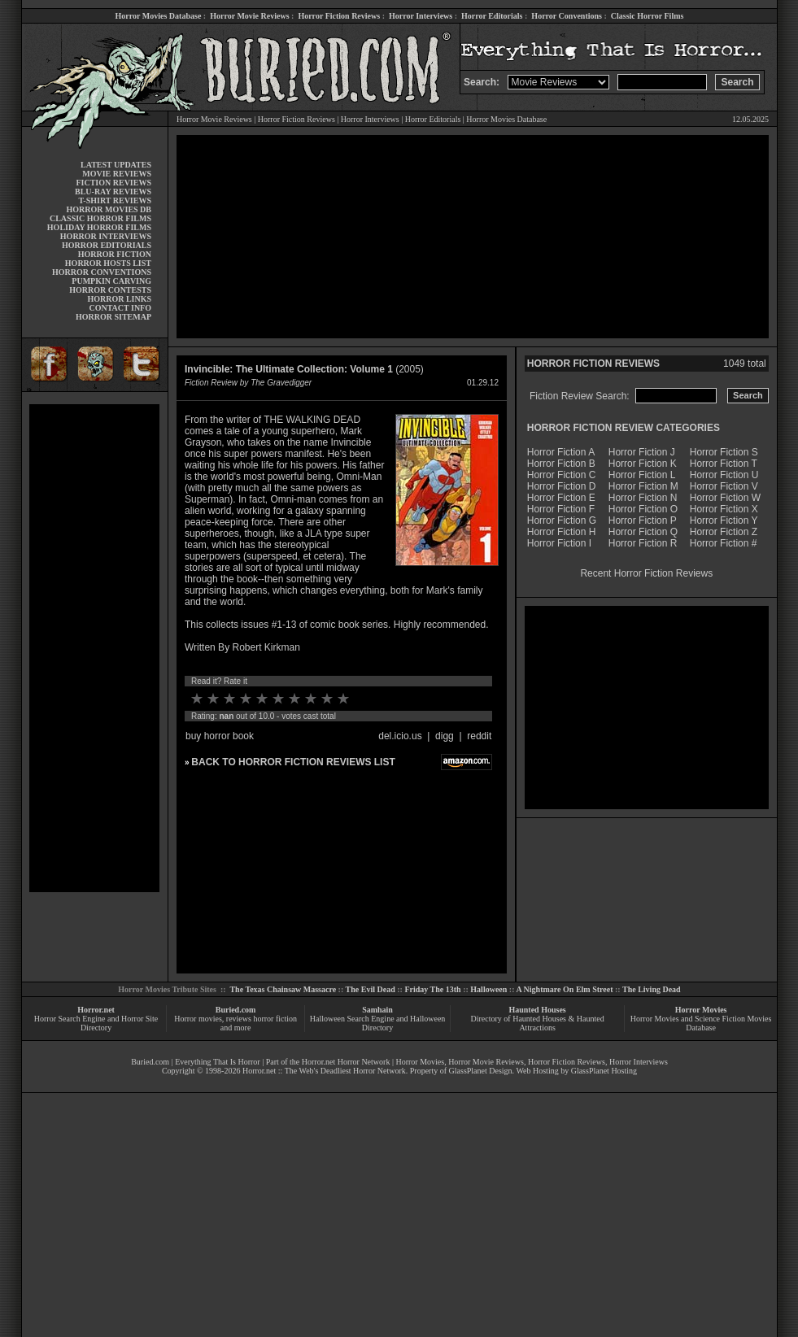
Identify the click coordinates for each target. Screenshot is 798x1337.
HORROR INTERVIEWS (105, 236)
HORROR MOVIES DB (109, 209)
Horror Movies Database (159, 15)
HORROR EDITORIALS (106, 245)
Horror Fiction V (724, 486)
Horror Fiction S (724, 452)
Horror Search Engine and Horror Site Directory (96, 1023)
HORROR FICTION (114, 254)
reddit (479, 736)
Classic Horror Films (647, 15)
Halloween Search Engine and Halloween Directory (378, 1023)
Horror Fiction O (643, 509)
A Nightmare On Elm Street (564, 989)
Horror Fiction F (561, 509)
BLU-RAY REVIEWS (113, 191)
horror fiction (275, 1018)
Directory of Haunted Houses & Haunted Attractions (537, 1023)
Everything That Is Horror (217, 1061)
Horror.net (96, 1009)
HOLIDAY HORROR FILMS (99, 227)
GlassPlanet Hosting (604, 1070)
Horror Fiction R (643, 543)
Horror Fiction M (643, 486)
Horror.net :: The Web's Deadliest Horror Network (324, 1070)
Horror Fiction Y (724, 520)
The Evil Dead (370, 989)
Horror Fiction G (561, 520)
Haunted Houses (536, 1009)
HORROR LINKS (119, 298)
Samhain (377, 1009)
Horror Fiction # (723, 543)
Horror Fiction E (561, 497)
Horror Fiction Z (723, 532)
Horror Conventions (566, 15)
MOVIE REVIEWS (116, 173)
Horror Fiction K (642, 463)
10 (343, 698)
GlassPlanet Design (480, 1070)
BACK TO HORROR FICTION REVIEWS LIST (293, 762)
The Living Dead (651, 989)
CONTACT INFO (120, 307)
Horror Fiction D (561, 486)
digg (444, 736)
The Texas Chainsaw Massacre (282, 989)
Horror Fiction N (643, 497)
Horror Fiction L (642, 475)
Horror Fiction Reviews (339, 15)
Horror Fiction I (559, 543)
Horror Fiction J (641, 452)
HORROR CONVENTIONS (101, 272)
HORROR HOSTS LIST (108, 263)
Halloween (488, 989)
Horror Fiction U (724, 475)
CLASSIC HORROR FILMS (100, 218)
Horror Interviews (420, 15)
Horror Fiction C (561, 475)
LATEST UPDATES (116, 164)
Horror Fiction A (561, 452)
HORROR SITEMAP (113, 316)
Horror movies (198, 1018)
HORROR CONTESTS (110, 289)
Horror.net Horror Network (346, 1061)
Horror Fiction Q (643, 532)
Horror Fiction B (561, 463)
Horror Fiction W (725, 497)
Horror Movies (701, 1009)
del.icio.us (399, 736)
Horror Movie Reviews (249, 15)
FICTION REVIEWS (113, 182)
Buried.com (236, 1009)
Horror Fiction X (724, 509)
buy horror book (219, 736)
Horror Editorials (491, 15)
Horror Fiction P (642, 520)
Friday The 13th (432, 989)
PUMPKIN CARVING (111, 281)
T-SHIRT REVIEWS (115, 200)
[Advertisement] (94, 648)
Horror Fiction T (723, 463)
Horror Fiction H (561, 532)
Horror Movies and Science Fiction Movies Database (701, 1023)
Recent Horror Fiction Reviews (646, 573)
